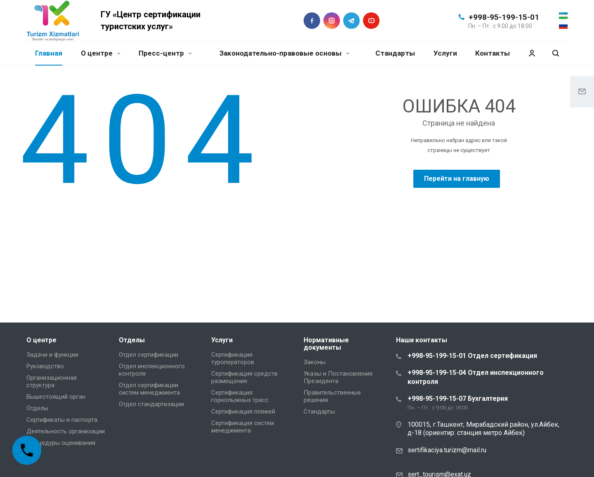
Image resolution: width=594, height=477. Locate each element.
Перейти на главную (456, 178)
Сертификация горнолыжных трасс (240, 396)
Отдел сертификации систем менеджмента (149, 388)
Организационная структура (51, 381)
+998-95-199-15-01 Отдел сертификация (472, 356)
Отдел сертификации (148, 354)
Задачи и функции (52, 354)
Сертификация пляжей (243, 411)
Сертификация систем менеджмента (242, 426)
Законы (314, 362)
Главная (48, 53)
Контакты (492, 53)
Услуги (445, 53)
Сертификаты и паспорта (61, 419)
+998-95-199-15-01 (504, 17)
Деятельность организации (65, 431)
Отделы (37, 408)
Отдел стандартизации (151, 404)
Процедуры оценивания (60, 443)
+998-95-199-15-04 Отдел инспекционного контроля (476, 377)
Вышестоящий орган (55, 396)
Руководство (45, 366)
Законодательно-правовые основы (284, 53)
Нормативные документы (326, 343)
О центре (100, 53)
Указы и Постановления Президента (338, 377)
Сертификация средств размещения (244, 377)
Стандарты (395, 53)
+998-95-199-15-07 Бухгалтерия (458, 398)
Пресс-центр (165, 53)
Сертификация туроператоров (232, 358)
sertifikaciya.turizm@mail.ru (447, 450)
